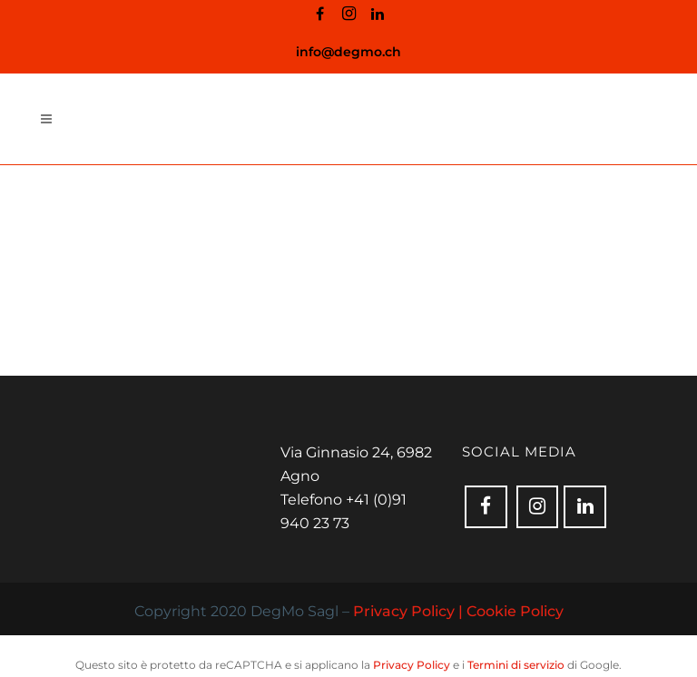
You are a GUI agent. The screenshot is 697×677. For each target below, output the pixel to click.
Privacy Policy (411, 665)
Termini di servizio (515, 665)
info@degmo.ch (348, 52)
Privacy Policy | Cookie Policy (458, 611)
